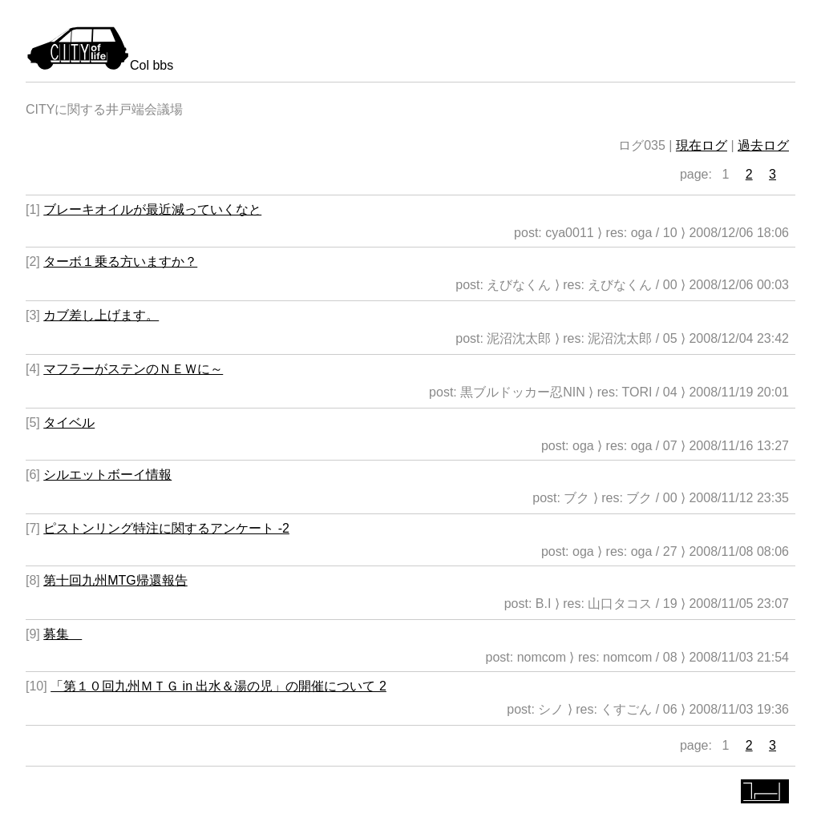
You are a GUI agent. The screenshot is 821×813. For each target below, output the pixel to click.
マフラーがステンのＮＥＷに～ (133, 369)
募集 (62, 634)
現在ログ (701, 145)
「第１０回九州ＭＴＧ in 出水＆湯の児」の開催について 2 (218, 686)
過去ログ (763, 145)
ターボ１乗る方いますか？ (120, 261)
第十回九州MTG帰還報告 (115, 580)
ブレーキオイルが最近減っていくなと (152, 209)
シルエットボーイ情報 (107, 474)
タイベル (69, 422)
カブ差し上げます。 (101, 315)
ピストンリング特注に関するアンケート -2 (166, 528)
